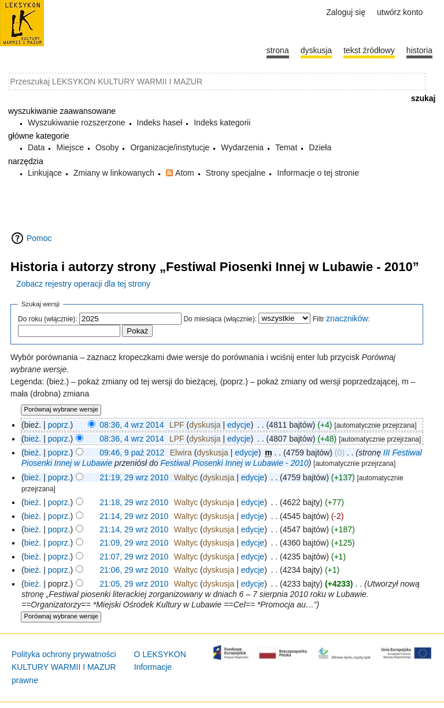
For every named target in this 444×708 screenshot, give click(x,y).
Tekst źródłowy (369, 50)
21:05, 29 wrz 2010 (133, 583)
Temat (286, 147)
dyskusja (204, 424)
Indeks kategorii (222, 122)
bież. (33, 438)
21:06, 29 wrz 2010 (133, 569)
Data (36, 147)
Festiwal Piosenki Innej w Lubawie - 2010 (235, 463)
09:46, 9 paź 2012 (131, 452)
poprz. (59, 424)
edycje (238, 424)
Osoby (107, 147)
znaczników (347, 318)
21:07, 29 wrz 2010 (133, 556)
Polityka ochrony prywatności (64, 654)
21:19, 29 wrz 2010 (133, 477)
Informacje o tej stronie (318, 172)
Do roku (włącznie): (47, 319)
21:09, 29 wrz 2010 (133, 542)
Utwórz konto (400, 12)
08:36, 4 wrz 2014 (131, 424)
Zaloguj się (345, 12)
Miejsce (69, 147)
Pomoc (39, 238)
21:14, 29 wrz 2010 (133, 516)
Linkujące (45, 172)
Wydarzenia (242, 147)
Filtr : (341, 319)
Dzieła (320, 147)
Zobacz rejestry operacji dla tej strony (83, 283)
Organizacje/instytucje (169, 147)
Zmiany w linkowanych (113, 172)
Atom (184, 172)
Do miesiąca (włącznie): (220, 319)
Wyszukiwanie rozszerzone (76, 122)
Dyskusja (316, 50)
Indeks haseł (160, 122)
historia (419, 50)
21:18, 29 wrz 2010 (133, 502)
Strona (278, 50)
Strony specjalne (236, 172)
